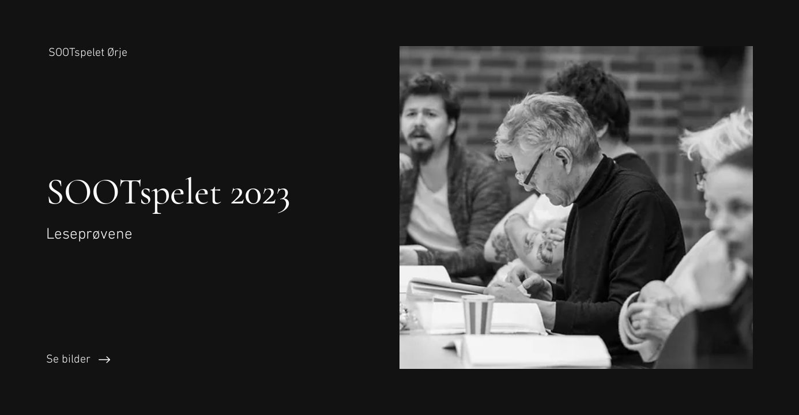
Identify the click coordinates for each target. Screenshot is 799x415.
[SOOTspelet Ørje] (89, 53)
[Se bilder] (199, 359)
